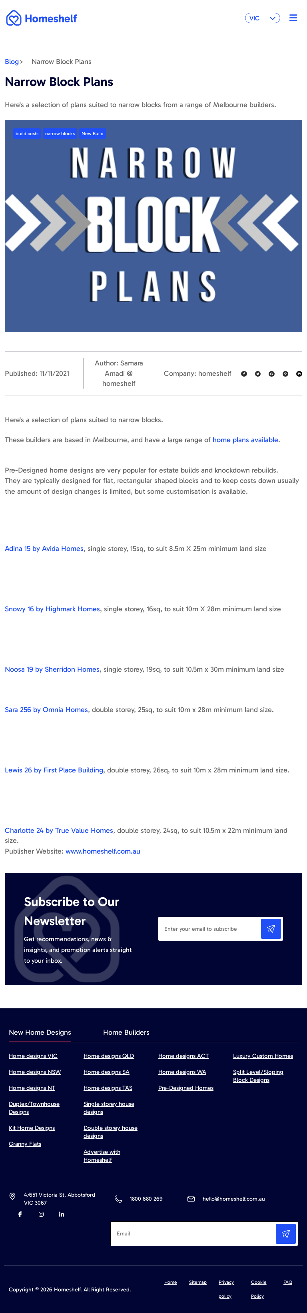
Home (170, 1282)
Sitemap (198, 1282)
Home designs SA (107, 1072)
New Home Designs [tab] (40, 1032)
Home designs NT (32, 1088)
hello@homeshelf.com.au (234, 1198)
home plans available (245, 439)
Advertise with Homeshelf (102, 1155)
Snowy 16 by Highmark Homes (52, 609)
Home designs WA (182, 1072)
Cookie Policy (259, 1289)
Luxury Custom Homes (263, 1056)
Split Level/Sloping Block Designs (258, 1076)
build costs (27, 133)
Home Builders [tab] (126, 1032)
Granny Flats (25, 1143)
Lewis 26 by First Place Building (54, 770)
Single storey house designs (109, 1107)
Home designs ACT (183, 1056)
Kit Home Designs (32, 1127)
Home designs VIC (33, 1056)
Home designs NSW (35, 1072)
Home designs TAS (108, 1088)
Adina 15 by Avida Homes (44, 548)
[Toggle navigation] (291, 18)
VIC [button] (262, 18)
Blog (12, 61)
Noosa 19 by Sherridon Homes (52, 669)
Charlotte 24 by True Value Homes (59, 830)
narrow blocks (60, 133)
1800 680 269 (146, 1198)
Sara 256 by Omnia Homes (46, 709)
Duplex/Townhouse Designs (34, 1107)
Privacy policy (226, 1289)
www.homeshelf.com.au (103, 851)
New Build (93, 133)
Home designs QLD (109, 1056)
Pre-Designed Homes (185, 1088)
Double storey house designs (111, 1131)
